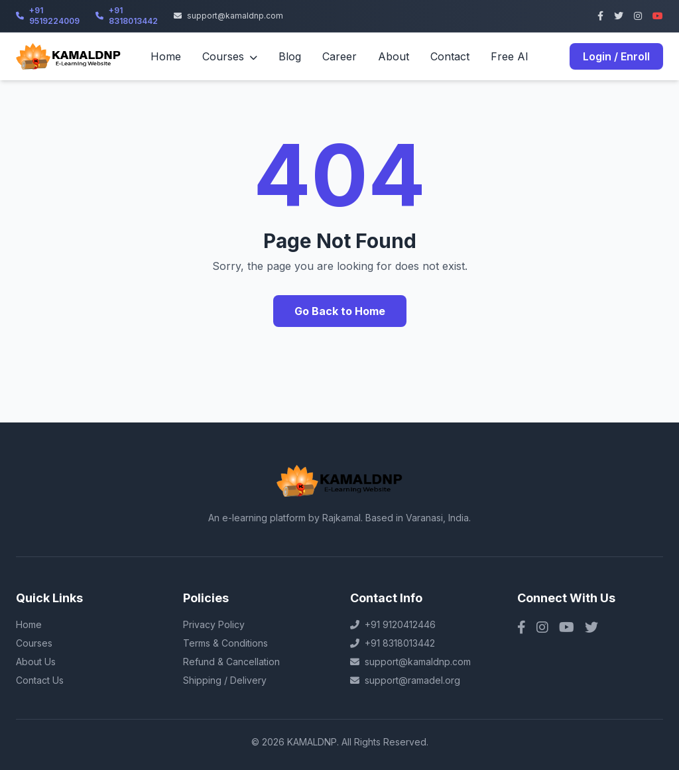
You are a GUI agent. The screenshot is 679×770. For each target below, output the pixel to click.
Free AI (509, 56)
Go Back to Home (339, 311)
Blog (289, 56)
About (393, 56)
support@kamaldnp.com (228, 16)
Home (166, 56)
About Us (36, 661)
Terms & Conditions (225, 643)
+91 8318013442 (126, 15)
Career (339, 56)
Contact (449, 56)
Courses (229, 56)
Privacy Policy (214, 624)
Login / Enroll (616, 56)
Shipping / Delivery (225, 680)
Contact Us (40, 680)
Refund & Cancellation (231, 661)
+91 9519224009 (48, 15)
